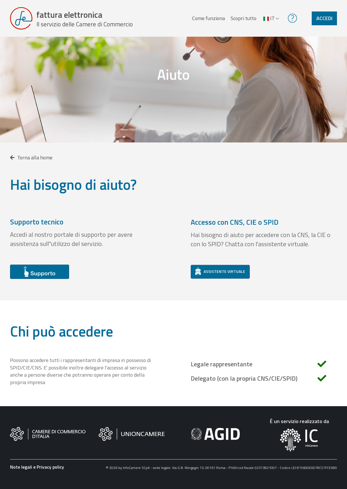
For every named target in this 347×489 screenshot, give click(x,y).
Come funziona (208, 18)
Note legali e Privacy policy (37, 466)
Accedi (324, 18)
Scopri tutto (243, 18)
